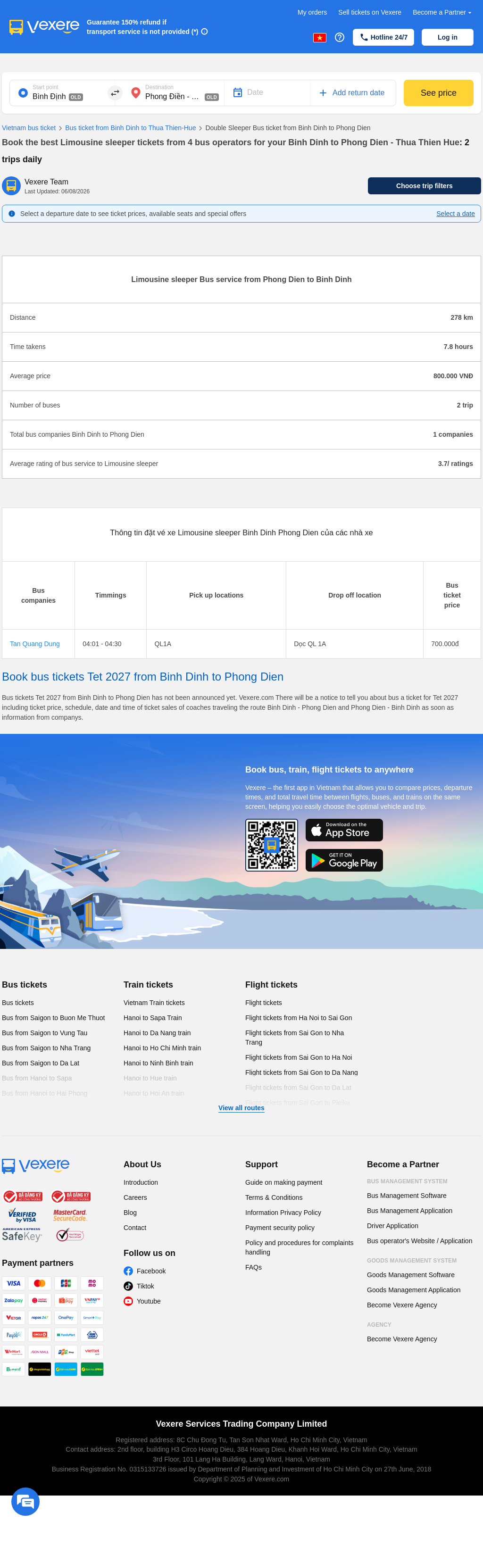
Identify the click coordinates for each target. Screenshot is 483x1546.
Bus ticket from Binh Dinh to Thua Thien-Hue (126, 128)
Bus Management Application (409, 1210)
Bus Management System (407, 1181)
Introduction (141, 1182)
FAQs (253, 1267)
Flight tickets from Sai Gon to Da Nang (301, 1072)
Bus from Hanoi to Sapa (37, 1078)
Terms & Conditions (273, 1197)
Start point (45, 87)
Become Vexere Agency (402, 1305)
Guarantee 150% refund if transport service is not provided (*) (143, 26)
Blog (130, 1212)
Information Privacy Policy (283, 1212)
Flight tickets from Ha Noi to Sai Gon (298, 1018)
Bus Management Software (407, 1195)
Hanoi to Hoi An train (154, 1093)
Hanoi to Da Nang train (157, 1033)
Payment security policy (280, 1227)
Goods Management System (412, 1260)
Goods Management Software (411, 1275)
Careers (135, 1197)
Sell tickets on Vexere (369, 12)
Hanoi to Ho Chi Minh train (162, 1048)
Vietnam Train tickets (154, 1002)
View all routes (241, 1108)
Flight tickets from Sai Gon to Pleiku (297, 1102)
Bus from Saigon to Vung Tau (44, 1033)
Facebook (151, 1271)
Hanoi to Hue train (150, 1078)
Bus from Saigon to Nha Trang (46, 1048)
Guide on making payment (283, 1182)
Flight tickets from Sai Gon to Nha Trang (294, 1037)
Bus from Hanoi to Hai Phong (44, 1093)
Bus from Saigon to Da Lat (40, 1063)
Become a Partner (443, 12)
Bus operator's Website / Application (419, 1241)
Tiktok (145, 1286)
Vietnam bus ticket (29, 128)
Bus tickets (24, 984)
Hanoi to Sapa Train (153, 1018)
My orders (312, 12)
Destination (159, 87)
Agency (379, 1325)
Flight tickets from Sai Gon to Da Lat (298, 1087)
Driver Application (392, 1226)
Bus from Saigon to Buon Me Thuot (53, 1018)
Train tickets (148, 984)
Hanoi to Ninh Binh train (158, 1063)
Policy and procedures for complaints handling (299, 1247)
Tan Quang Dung (35, 644)
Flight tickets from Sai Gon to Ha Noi (298, 1057)
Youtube (149, 1301)
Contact (135, 1227)
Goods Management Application (413, 1290)
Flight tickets (271, 984)
